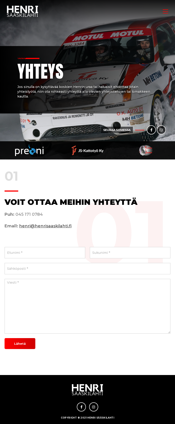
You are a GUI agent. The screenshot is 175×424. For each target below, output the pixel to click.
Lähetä (20, 343)
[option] (29, 150)
